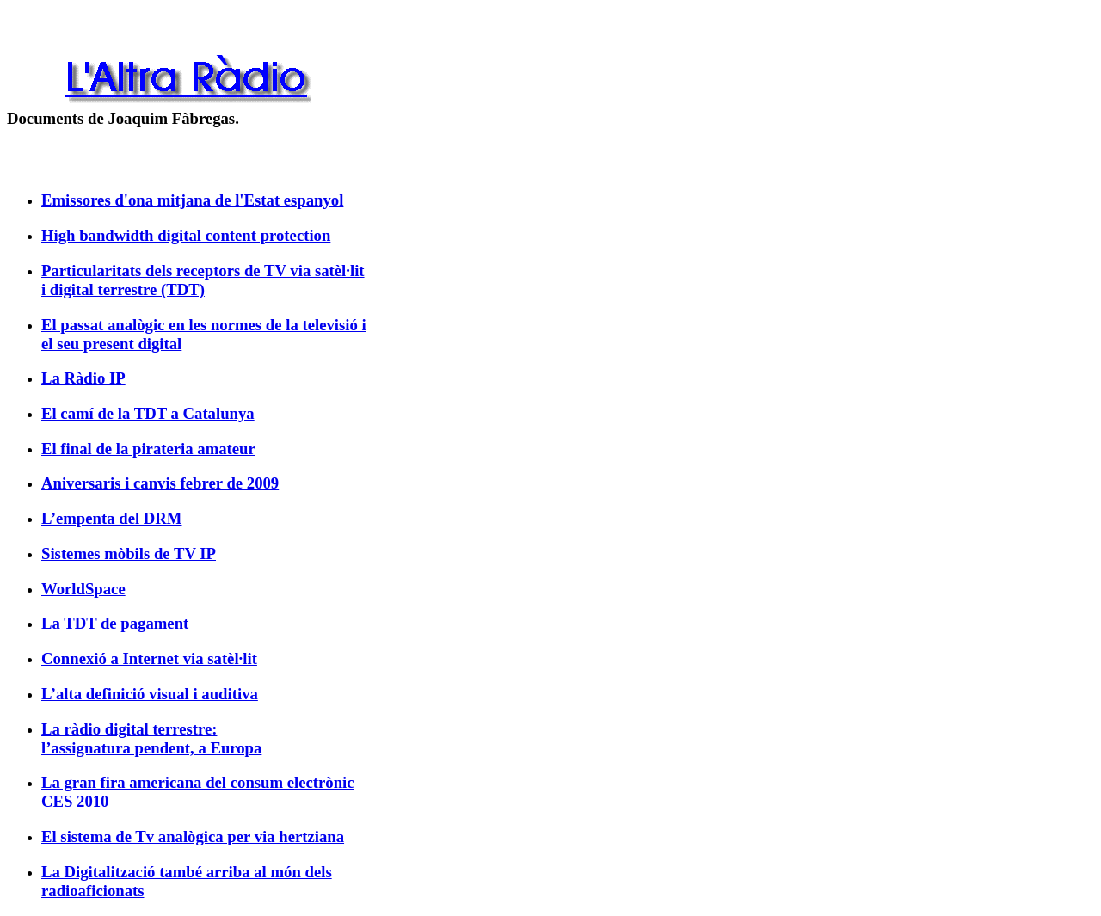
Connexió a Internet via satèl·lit (149, 658)
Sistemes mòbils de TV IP (128, 553)
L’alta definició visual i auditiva (149, 694)
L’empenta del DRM (111, 518)
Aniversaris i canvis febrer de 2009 (160, 483)
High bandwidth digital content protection (185, 235)
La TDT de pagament (114, 623)
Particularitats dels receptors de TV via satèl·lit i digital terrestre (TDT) (203, 279)
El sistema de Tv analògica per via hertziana (192, 836)
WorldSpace (83, 589)
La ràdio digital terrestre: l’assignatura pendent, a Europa (151, 738)
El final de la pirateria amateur (148, 449)
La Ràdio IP (83, 378)
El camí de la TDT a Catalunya (148, 413)
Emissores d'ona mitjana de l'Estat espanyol (192, 200)
